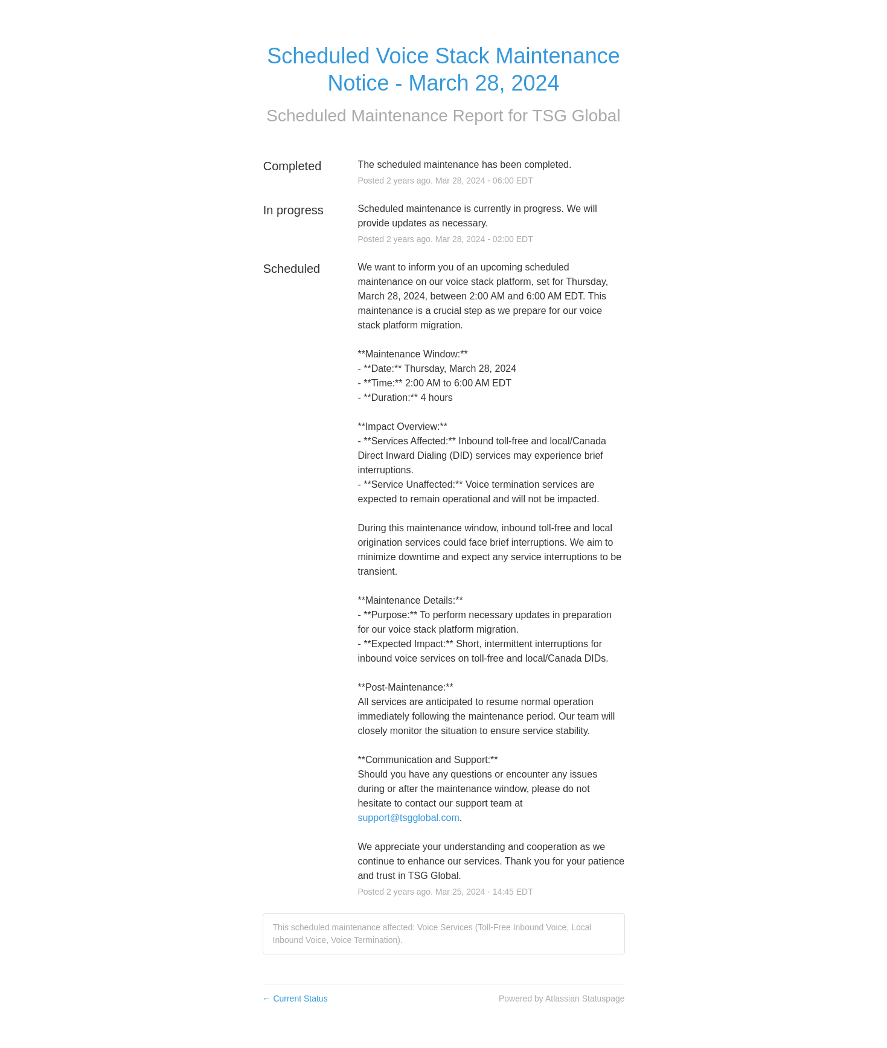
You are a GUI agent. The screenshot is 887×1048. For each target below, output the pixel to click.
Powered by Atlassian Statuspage (562, 998)
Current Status (295, 998)
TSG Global (576, 115)
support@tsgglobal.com (408, 818)
